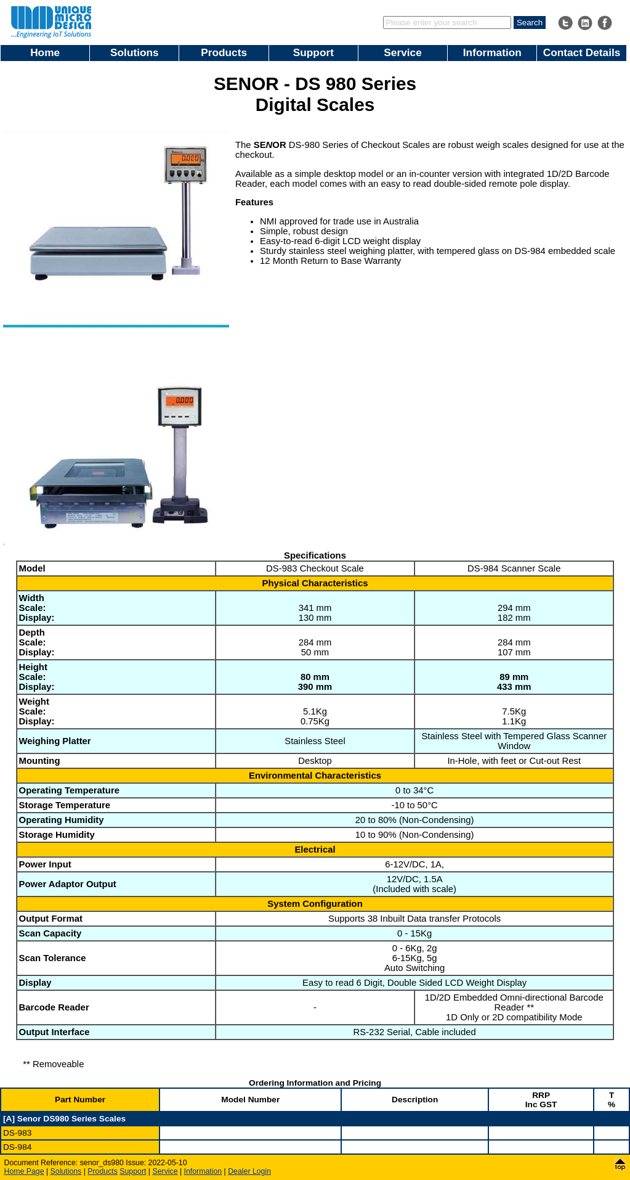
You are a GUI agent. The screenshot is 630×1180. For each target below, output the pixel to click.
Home (45, 52)
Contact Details (582, 52)
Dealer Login (249, 1171)
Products (224, 52)
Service (402, 52)
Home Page (24, 1171)
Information (492, 52)
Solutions (134, 52)
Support (313, 52)
